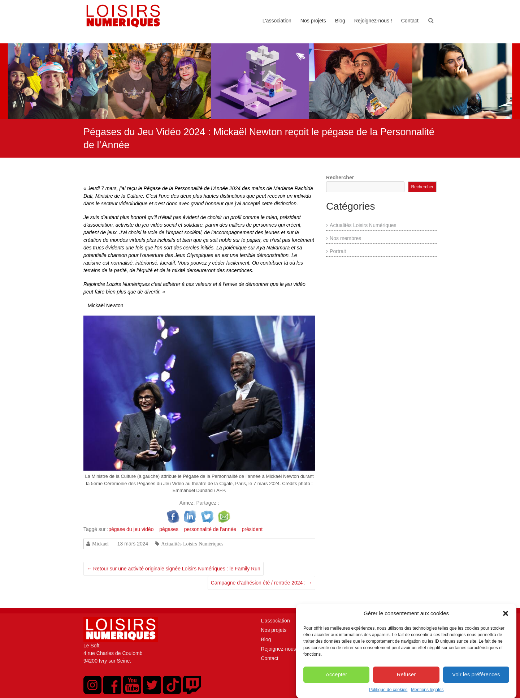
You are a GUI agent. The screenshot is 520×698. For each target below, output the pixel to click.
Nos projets (313, 20)
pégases (168, 529)
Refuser (406, 683)
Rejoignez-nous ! (373, 20)
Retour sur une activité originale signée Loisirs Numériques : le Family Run (173, 568)
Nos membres (345, 238)
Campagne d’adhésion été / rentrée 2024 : (261, 583)
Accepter (336, 683)
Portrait (338, 251)
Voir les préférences (476, 683)
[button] (505, 621)
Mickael (100, 543)
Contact (410, 20)
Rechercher (340, 177)
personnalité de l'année (210, 529)
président (252, 529)
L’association (277, 20)
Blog (340, 20)
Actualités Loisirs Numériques (192, 543)
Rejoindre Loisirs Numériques (116, 284)
